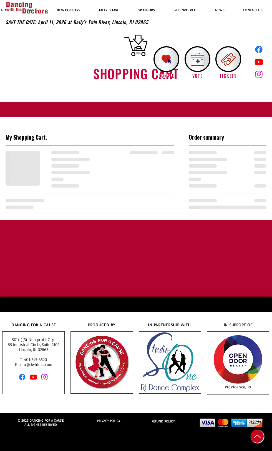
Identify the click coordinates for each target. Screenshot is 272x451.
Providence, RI (238, 387)
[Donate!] (166, 59)
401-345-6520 (35, 360)
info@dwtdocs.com (35, 365)
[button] (228, 59)
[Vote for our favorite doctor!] (197, 59)
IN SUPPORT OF (238, 325)
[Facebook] (259, 49)
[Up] (257, 436)
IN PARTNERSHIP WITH (169, 325)
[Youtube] (259, 62)
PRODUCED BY (101, 325)
